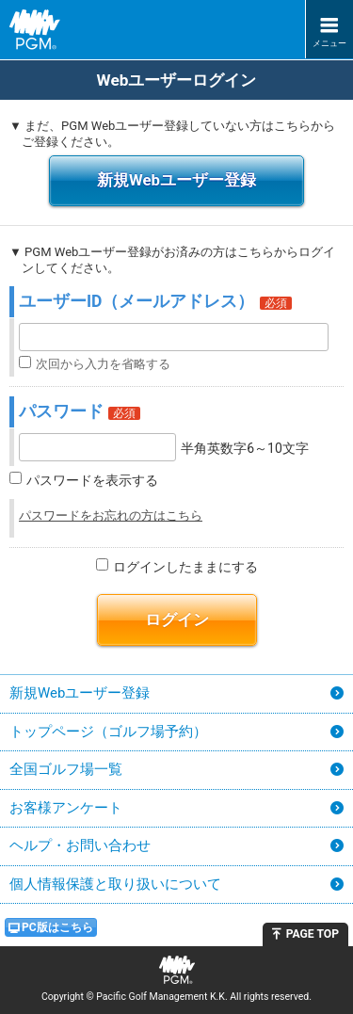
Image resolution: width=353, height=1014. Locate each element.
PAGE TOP (312, 934)
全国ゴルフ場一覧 (65, 769)
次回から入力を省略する (103, 364)
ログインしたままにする (185, 566)
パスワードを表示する (92, 480)
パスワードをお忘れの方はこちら (110, 515)
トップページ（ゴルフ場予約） (108, 731)
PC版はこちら (57, 927)
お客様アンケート (65, 807)
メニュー (329, 43)
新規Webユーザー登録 (176, 179)
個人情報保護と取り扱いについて (115, 884)
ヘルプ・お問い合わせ (80, 845)
